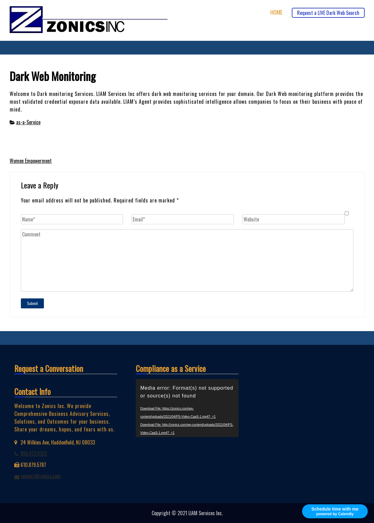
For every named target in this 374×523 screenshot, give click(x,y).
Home (276, 12)
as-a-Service (28, 122)
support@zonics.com (41, 476)
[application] (187, 408)
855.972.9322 (34, 453)
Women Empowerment (31, 160)
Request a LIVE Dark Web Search (328, 13)
